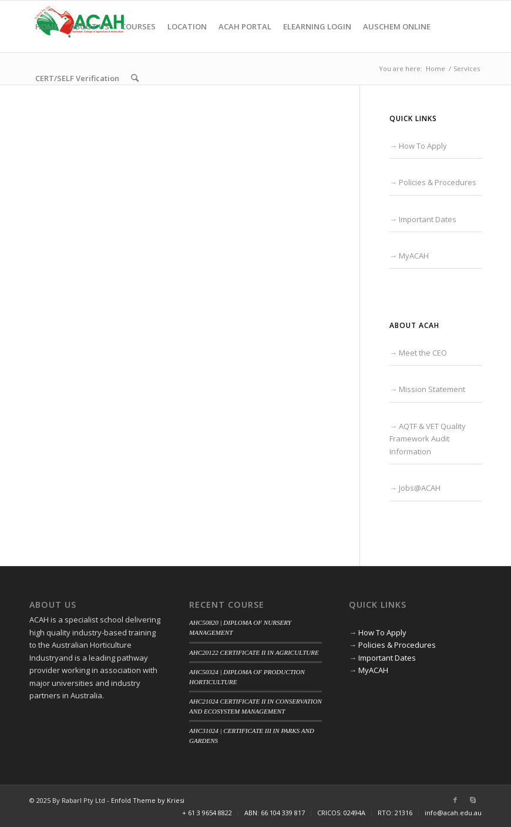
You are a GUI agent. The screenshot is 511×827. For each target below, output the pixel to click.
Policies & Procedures (437, 182)
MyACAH (414, 255)
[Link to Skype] (473, 800)
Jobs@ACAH (420, 488)
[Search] (134, 78)
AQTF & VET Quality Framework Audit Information (427, 439)
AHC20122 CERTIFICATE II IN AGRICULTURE (254, 652)
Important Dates (427, 219)
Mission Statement (432, 389)
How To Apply (423, 145)
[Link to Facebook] (455, 800)
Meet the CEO (423, 352)
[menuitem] (46, 26)
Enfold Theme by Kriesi (147, 800)
